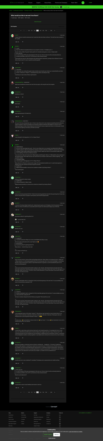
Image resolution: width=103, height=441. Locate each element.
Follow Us (61, 412)
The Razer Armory (28, 10)
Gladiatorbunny (18, 121)
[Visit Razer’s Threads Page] (60, 419)
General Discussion (38, 10)
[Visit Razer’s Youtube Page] (60, 424)
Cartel (16, 35)
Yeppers (17, 328)
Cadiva (16, 135)
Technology (23, 415)
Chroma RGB (23, 417)
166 (46, 30)
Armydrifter (17, 257)
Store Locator (11, 419)
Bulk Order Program (12, 423)
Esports (22, 421)
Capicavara (17, 236)
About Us (48, 415)
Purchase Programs (12, 421)
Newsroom (48, 419)
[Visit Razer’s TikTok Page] (60, 426)
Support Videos (37, 425)
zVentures (48, 421)
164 (40, 30)
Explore (22, 412)
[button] (90, 2)
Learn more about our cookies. (76, 431)
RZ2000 (17, 46)
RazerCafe (11, 417)
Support (38, 2)
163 (37, 30)
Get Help (35, 415)
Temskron (17, 278)
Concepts (23, 419)
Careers (47, 417)
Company (48, 412)
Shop (10, 412)
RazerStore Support (37, 419)
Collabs (22, 423)
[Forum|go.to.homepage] (16, 2)
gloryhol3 (17, 203)
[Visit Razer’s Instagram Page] (60, 417)
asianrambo (17, 67)
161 (32, 30)
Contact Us (48, 423)
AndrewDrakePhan (19, 82)
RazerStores (11, 415)
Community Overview (18, 10)
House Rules (47, 2)
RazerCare (36, 421)
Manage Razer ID (37, 423)
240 (51, 30)
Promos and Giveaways (61, 2)
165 (43, 30)
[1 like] (20, 219)
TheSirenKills (18, 311)
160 (29, 30)
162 (34, 30)
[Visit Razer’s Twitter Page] (60, 421)
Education (11, 425)
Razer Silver (74, 2)
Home (10, 10)
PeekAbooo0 (18, 214)
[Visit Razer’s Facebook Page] (60, 415)
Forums (30, 2)
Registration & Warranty (38, 417)
